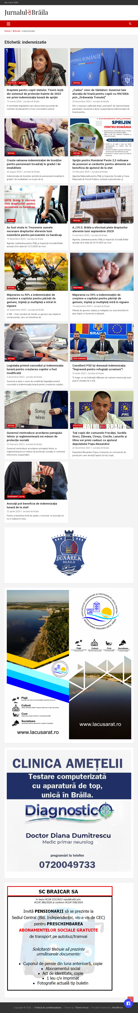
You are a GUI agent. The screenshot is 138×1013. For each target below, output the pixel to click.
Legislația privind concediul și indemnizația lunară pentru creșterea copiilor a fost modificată (35, 369)
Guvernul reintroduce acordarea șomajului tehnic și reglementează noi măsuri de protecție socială (34, 436)
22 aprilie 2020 (14, 511)
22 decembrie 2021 (81, 448)
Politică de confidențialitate (48, 1007)
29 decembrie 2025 (81, 101)
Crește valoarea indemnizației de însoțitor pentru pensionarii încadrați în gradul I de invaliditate (34, 164)
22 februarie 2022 (15, 444)
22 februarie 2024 (80, 172)
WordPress (117, 1007)
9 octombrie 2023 (80, 235)
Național (78, 288)
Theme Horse (82, 1007)
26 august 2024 (14, 172)
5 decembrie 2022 (15, 377)
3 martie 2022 (79, 373)
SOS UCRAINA (79, 359)
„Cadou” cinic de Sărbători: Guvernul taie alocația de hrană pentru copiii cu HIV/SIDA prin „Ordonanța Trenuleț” (100, 93)
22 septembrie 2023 (16, 310)
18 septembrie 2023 (81, 306)
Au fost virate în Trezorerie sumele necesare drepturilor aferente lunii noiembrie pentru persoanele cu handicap (34, 231)
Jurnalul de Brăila (31, 101)
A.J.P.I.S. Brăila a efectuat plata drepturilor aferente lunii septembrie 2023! (100, 229)
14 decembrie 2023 (16, 239)
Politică (12, 83)
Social (22, 83)
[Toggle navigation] (8, 23)
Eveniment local (16, 497)
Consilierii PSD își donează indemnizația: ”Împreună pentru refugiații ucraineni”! (99, 367)
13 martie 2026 (14, 101)
